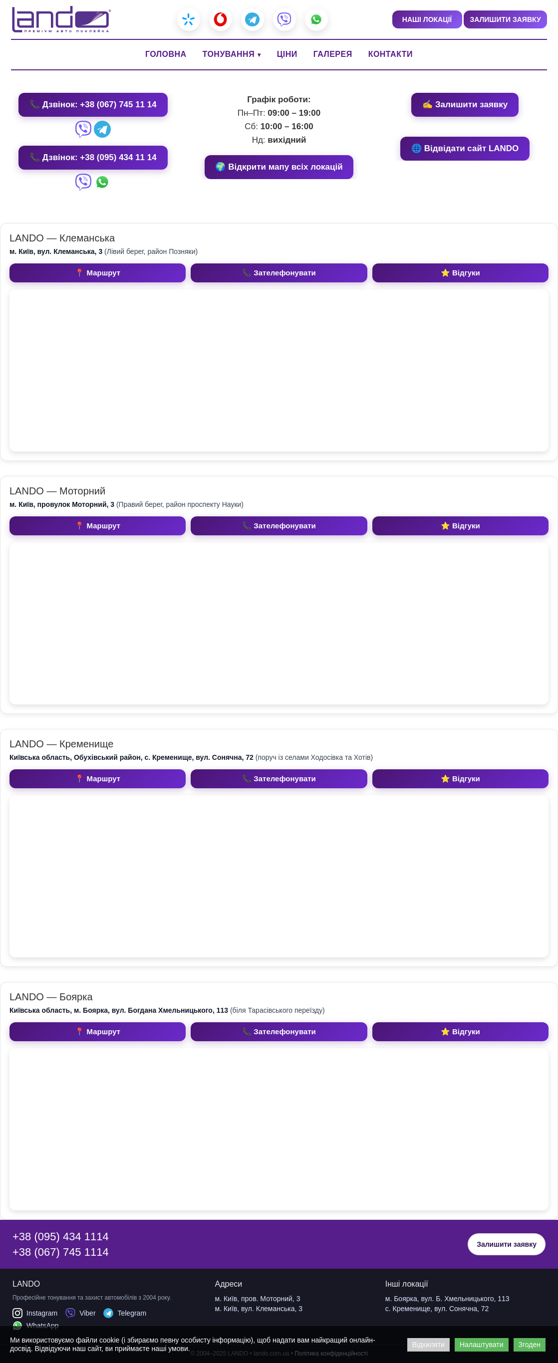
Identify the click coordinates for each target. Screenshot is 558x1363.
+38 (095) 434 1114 (60, 1236)
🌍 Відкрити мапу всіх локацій (279, 167)
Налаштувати (482, 1345)
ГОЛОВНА (166, 54)
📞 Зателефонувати (279, 272)
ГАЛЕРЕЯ (332, 54)
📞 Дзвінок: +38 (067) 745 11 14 (93, 104)
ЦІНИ (287, 54)
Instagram (34, 1313)
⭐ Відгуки (460, 272)
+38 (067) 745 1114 (60, 1252)
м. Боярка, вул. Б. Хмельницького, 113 (447, 1299)
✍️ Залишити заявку (465, 104)
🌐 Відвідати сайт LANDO (465, 148)
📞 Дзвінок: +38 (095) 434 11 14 (93, 157)
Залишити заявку (507, 1244)
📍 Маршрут (97, 272)
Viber (80, 1313)
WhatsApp (35, 1326)
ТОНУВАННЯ (229, 54)
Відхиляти (428, 1345)
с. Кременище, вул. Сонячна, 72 (437, 1309)
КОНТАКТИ (390, 54)
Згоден (530, 1345)
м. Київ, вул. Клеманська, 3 (259, 1309)
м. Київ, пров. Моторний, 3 (257, 1299)
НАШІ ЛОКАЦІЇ (427, 19)
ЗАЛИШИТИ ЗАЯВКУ (505, 19)
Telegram (124, 1313)
